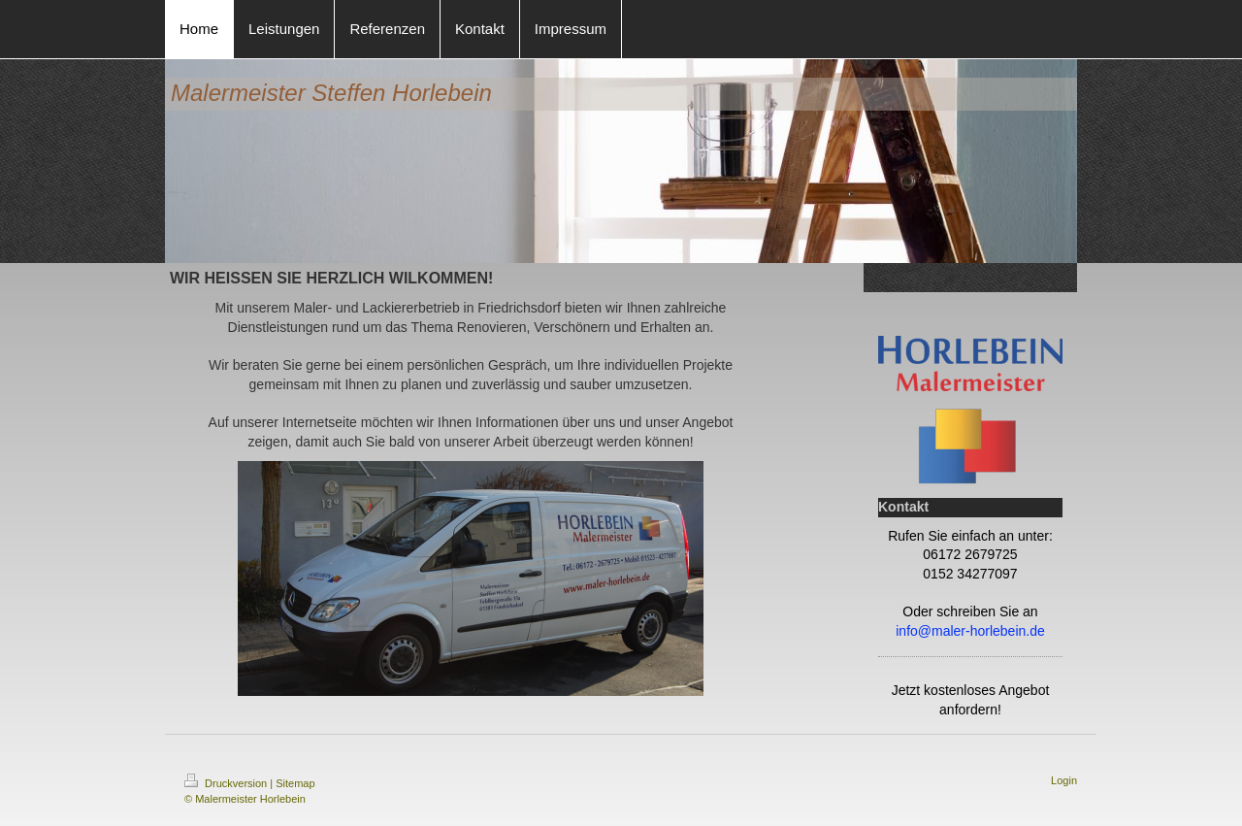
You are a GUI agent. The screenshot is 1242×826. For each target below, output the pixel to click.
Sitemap (295, 783)
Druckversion (227, 783)
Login (1064, 780)
